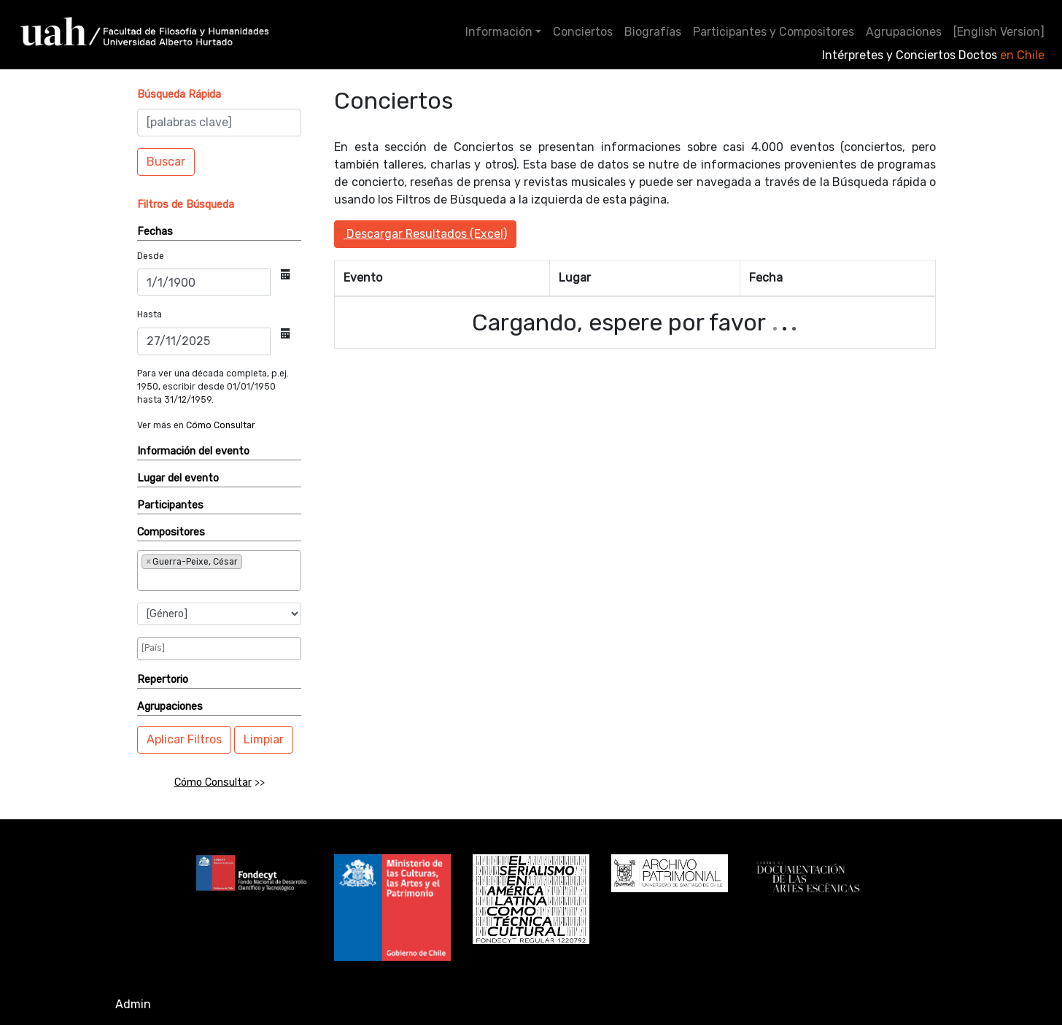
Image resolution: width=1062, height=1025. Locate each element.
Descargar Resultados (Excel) (425, 234)
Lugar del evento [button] (178, 478)
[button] (179, 94)
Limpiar (264, 739)
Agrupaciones (904, 32)
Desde (150, 256)
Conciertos (583, 32)
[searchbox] (190, 579)
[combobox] (219, 570)
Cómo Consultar (220, 425)
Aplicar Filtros (184, 739)
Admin (133, 1004)
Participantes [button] (170, 505)
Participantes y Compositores (773, 32)
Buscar (166, 162)
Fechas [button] (155, 231)
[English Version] (998, 32)
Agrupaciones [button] (170, 706)
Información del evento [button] (193, 451)
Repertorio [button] (162, 679)
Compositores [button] (171, 532)
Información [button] (498, 32)
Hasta (149, 314)
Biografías (652, 32)
